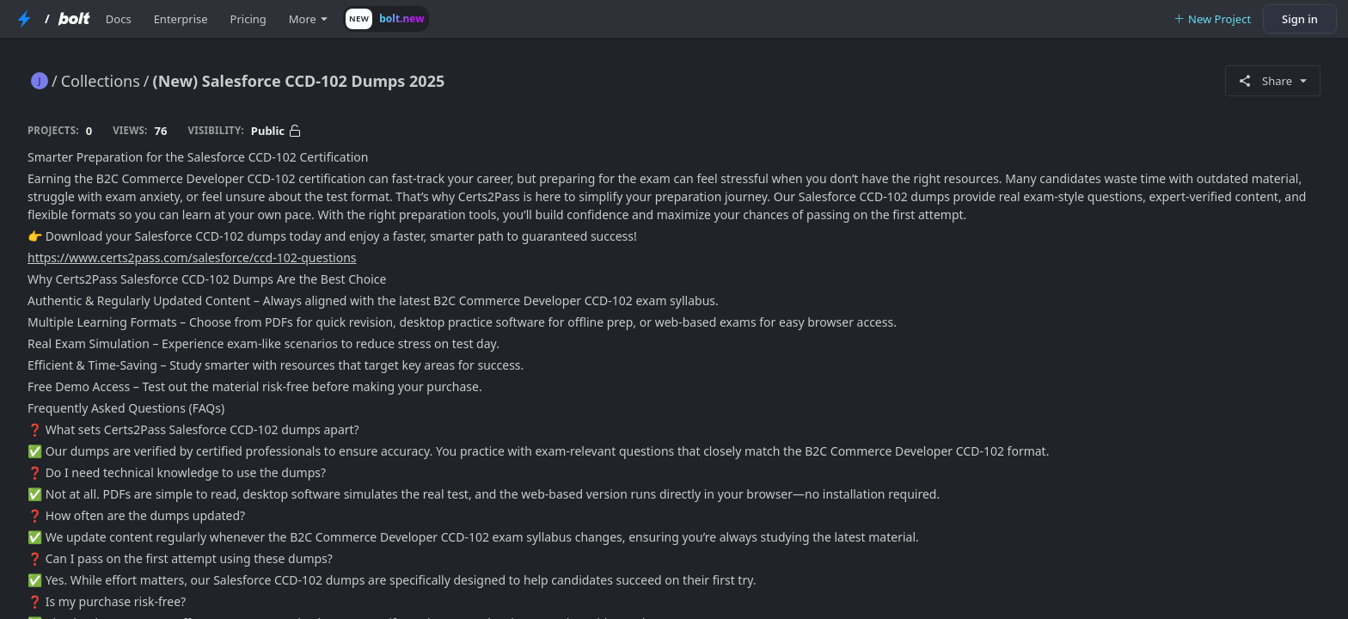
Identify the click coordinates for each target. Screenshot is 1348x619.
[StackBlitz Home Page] (24, 19)
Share (1273, 81)
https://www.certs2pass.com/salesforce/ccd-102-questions (192, 257)
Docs (119, 19)
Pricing (248, 19)
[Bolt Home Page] (74, 19)
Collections (100, 80)
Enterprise (181, 19)
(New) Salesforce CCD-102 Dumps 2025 (299, 80)
